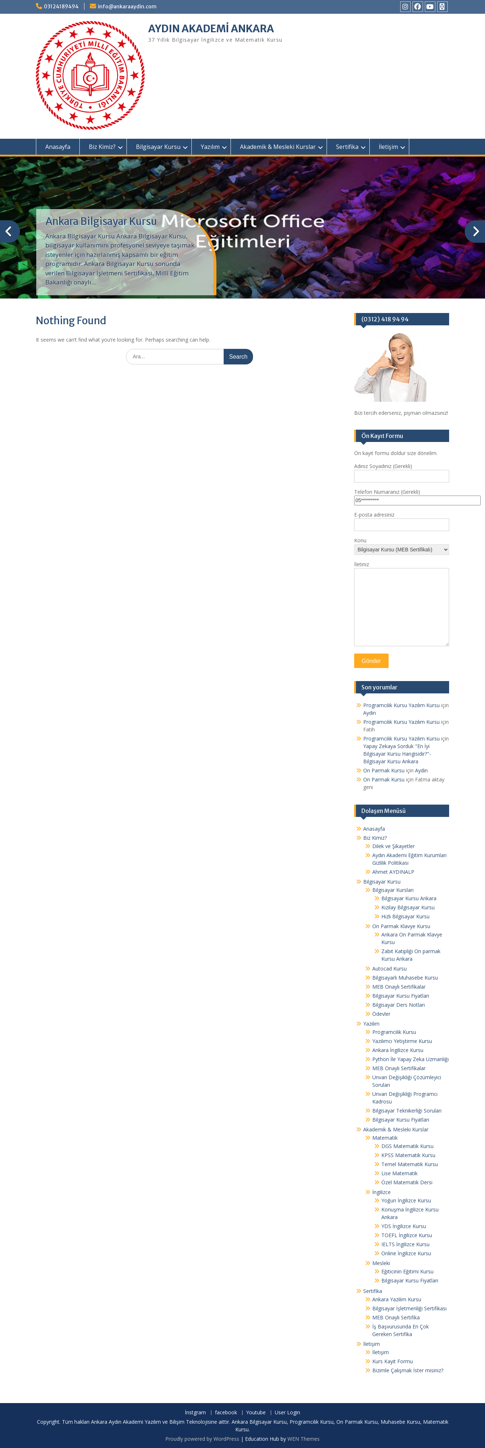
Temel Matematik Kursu (409, 1164)
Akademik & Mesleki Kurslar (278, 147)
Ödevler (381, 1013)
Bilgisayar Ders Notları (398, 1004)
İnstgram (195, 1412)
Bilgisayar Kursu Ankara (408, 898)
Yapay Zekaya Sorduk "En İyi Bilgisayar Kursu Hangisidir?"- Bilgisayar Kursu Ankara (397, 754)
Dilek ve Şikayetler (393, 846)
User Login (287, 1412)
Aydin (369, 712)
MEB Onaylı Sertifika (396, 1317)
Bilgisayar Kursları (393, 889)
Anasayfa (57, 147)
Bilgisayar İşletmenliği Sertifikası (409, 1308)
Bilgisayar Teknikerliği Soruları (407, 1110)
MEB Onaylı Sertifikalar (399, 986)
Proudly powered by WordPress (202, 1438)
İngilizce (381, 1192)
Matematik (385, 1137)
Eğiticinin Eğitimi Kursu (407, 1271)
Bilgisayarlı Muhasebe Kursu (405, 977)
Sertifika (347, 147)
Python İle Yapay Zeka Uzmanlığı (410, 1059)
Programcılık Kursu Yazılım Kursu (401, 705)
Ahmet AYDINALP (393, 871)
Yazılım (210, 147)
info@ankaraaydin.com (127, 6)
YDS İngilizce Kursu (403, 1226)
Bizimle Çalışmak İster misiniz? (407, 1370)
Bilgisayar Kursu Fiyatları (400, 995)
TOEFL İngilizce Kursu (406, 1235)
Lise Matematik (399, 1173)
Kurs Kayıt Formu (392, 1361)
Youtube (256, 1412)
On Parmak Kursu (384, 770)
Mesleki (381, 1263)
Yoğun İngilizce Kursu (406, 1200)
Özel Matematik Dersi (406, 1182)
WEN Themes (303, 1438)
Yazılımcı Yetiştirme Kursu (402, 1041)
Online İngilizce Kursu (406, 1253)
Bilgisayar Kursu (158, 147)
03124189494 (61, 6)
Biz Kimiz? (102, 147)
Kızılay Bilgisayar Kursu (408, 907)
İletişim (388, 147)
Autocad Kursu (389, 968)
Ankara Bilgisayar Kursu (101, 221)
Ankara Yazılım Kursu (396, 1299)
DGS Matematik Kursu (407, 1146)
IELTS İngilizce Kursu (405, 1244)
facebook (226, 1412)
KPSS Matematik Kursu (408, 1155)
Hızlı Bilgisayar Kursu (405, 916)
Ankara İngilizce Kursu (397, 1050)
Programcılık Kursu (394, 1031)
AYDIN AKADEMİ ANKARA (211, 28)
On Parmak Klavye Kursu (401, 926)
